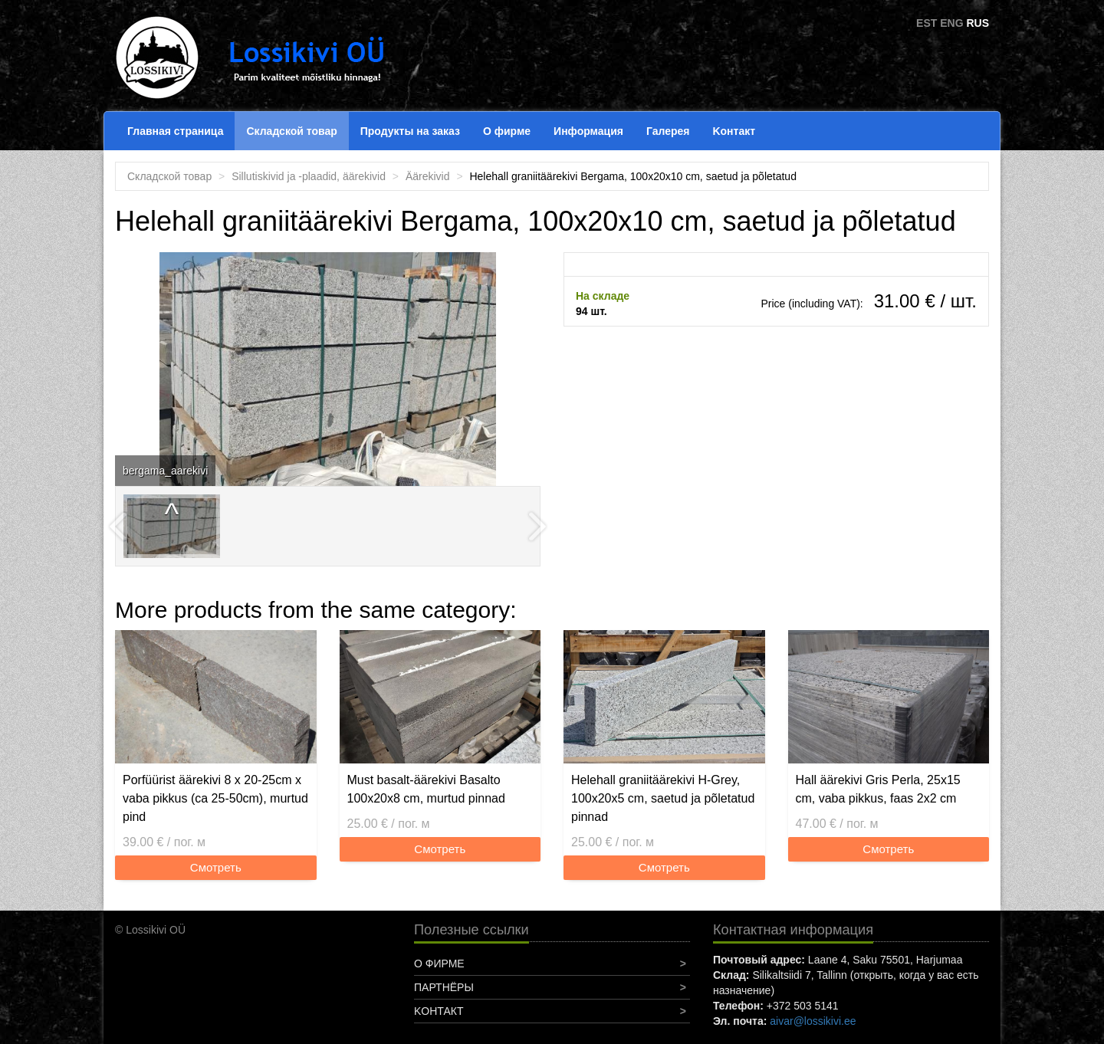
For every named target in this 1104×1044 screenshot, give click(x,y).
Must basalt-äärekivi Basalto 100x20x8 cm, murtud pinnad (426, 789)
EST (926, 23)
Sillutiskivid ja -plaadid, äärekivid (309, 176)
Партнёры (444, 987)
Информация (588, 131)
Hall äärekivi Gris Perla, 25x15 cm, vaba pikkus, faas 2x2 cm (878, 789)
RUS (977, 23)
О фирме (507, 131)
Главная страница (175, 131)
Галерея (668, 131)
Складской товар (291, 131)
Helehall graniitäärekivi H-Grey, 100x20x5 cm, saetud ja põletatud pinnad (662, 798)
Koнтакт (733, 131)
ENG (951, 23)
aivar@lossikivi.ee (813, 1021)
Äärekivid (428, 176)
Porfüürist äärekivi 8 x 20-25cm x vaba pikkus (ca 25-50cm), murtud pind (215, 798)
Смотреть (216, 867)
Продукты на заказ (410, 131)
